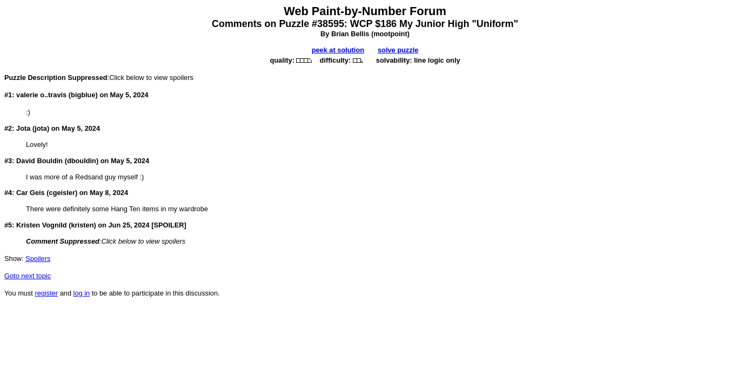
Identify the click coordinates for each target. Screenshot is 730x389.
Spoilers (37, 258)
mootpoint (390, 34)
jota (41, 128)
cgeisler (62, 193)
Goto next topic (27, 276)
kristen (82, 225)
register (46, 293)
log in (81, 293)
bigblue (83, 95)
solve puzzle (398, 50)
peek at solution (338, 50)
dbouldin (81, 161)
